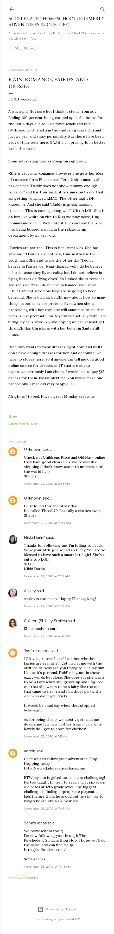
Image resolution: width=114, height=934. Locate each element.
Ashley (30, 591)
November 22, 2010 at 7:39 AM (47, 576)
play (34, 423)
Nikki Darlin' (34, 537)
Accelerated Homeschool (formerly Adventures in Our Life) (56, 22)
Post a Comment (23, 878)
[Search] (102, 8)
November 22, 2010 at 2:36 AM (47, 483)
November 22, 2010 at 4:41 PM (47, 636)
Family (24, 423)
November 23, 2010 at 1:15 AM (46, 736)
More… (31, 48)
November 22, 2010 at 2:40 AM (47, 523)
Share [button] (12, 416)
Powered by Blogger (57, 909)
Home (14, 48)
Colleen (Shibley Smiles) (45, 621)
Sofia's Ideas (35, 823)
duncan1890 (70, 919)
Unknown (32, 449)
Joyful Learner (37, 650)
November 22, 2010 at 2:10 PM (47, 606)
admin (29, 751)
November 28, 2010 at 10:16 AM (47, 866)
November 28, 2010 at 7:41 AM (47, 808)
